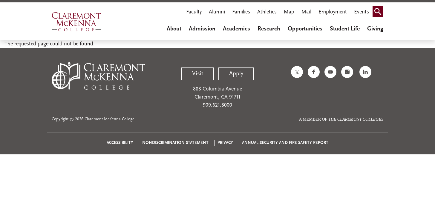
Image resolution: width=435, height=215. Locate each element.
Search (379, 10)
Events (361, 12)
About (174, 29)
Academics (236, 29)
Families (241, 12)
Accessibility (120, 143)
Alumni (217, 12)
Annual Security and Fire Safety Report (285, 143)
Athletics (267, 12)
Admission (202, 29)
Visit (197, 74)
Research (269, 29)
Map (289, 12)
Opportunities (305, 29)
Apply (236, 74)
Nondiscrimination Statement (175, 143)
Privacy (225, 143)
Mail (306, 12)
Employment (332, 12)
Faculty (194, 12)
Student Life (345, 29)
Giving (375, 29)
